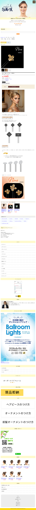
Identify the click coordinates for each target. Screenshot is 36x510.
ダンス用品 (3, 268)
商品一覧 (18, 497)
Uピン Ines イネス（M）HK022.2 (16, 210)
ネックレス (21, 218)
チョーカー (11, 218)
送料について (3, 487)
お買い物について (18, 499)
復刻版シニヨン (4, 261)
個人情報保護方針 (4, 489)
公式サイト (2, 361)
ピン (4, 37)
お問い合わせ (18, 502)
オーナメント (3, 244)
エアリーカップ (4, 246)
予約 (18, 500)
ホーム (18, 496)
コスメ (3, 266)
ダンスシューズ (4, 275)
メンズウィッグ (4, 273)
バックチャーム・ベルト (5, 223)
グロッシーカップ (4, 249)
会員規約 (3, 491)
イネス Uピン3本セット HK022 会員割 (10, 210)
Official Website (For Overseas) (5, 362)
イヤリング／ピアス (4, 218)
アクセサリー (2, 37)
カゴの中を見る (4, 368)
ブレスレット (27, 218)
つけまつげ (16, 218)
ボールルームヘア (4, 256)
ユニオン (3, 251)
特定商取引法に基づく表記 (5, 485)
